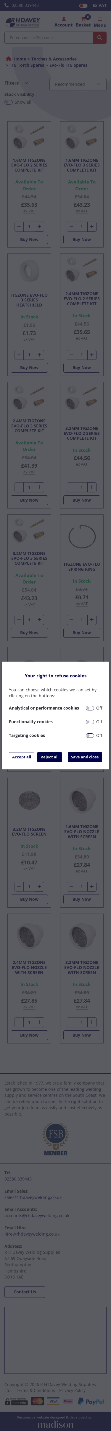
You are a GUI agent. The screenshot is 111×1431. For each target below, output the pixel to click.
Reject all (50, 757)
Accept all (21, 757)
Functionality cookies (31, 721)
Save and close (85, 757)
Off (99, 708)
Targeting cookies (27, 735)
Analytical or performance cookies (44, 708)
